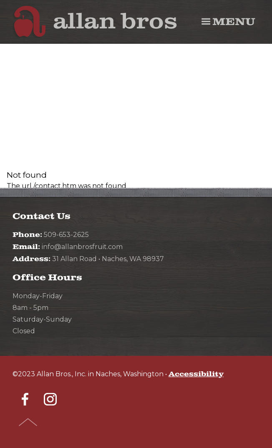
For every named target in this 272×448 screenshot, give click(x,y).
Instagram (50, 399)
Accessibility (196, 374)
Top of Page (28, 422)
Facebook (25, 399)
